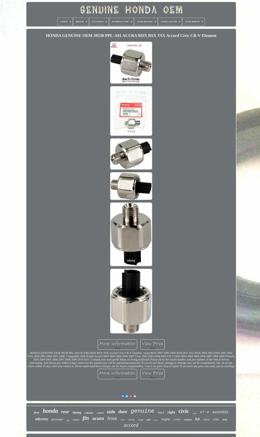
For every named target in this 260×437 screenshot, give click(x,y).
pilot (148, 420)
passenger (57, 419)
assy (224, 419)
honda (50, 411)
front (112, 418)
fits (86, 418)
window (188, 419)
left (197, 419)
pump (140, 419)
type (68, 420)
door (122, 411)
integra (76, 419)
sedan (194, 413)
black (161, 412)
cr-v (204, 412)
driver (156, 420)
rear (65, 411)
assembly (220, 411)
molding (131, 420)
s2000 (216, 419)
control (100, 413)
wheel (206, 419)
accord (131, 425)
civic (183, 411)
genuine (142, 411)
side (111, 412)
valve (122, 419)
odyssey (41, 419)
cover (177, 419)
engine (166, 419)
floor (36, 412)
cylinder (89, 412)
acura (98, 418)
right (171, 412)
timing (77, 412)
